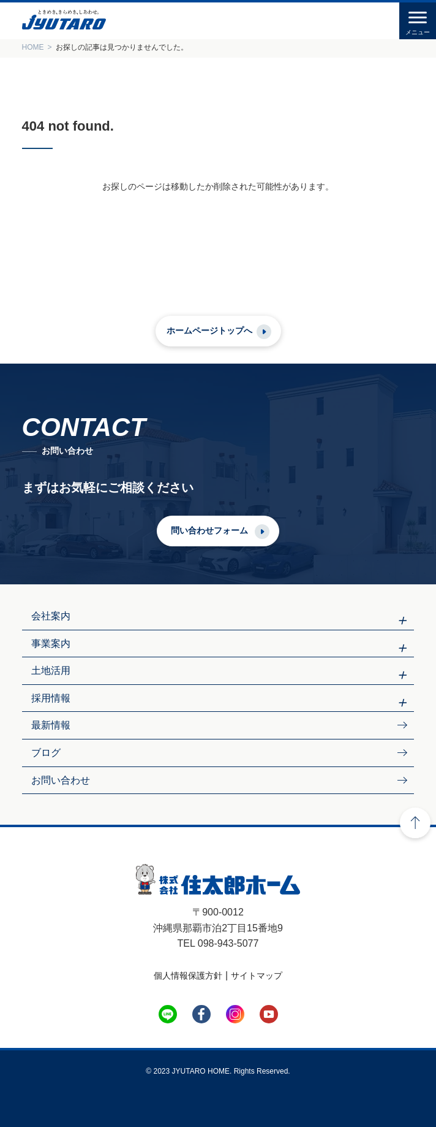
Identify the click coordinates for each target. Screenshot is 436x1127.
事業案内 (50, 643)
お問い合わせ (60, 780)
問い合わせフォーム (209, 530)
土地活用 (50, 670)
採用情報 (50, 698)
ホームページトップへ (209, 330)
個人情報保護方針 (188, 975)
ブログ (46, 752)
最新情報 (50, 725)
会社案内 (50, 616)
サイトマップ (256, 975)
